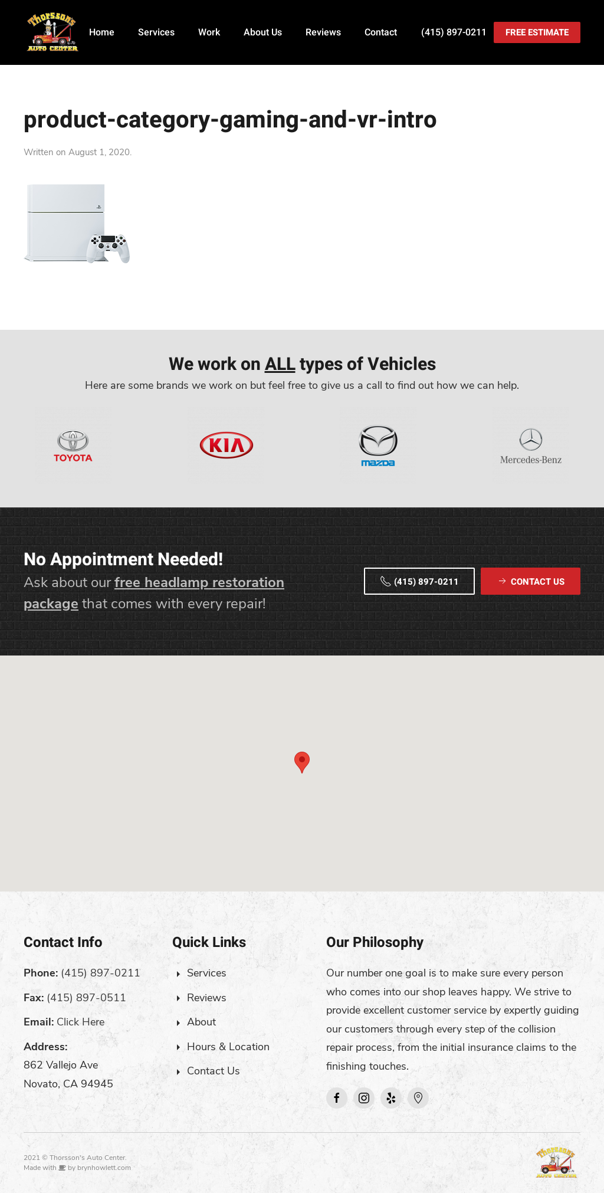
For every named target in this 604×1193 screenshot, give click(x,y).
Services (156, 32)
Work (209, 32)
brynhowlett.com (104, 1167)
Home (101, 32)
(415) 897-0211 (454, 32)
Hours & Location (228, 1047)
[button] (302, 763)
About (201, 1022)
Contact (381, 32)
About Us (263, 32)
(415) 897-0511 (86, 998)
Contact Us (213, 1071)
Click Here (80, 1022)
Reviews (323, 32)
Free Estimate (537, 32)
